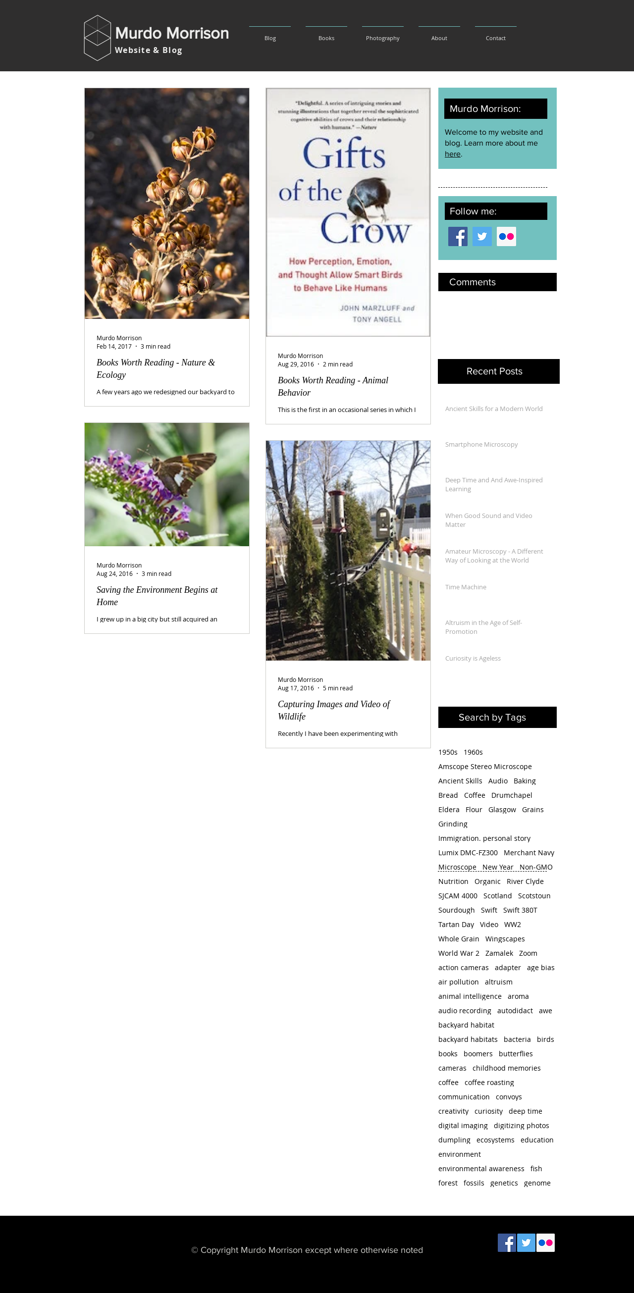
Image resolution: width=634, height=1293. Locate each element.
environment (459, 1154)
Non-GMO (536, 867)
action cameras (463, 967)
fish (536, 1168)
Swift (489, 910)
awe (545, 1010)
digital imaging (463, 1125)
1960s (473, 752)
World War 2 (458, 953)
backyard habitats (468, 1039)
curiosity (489, 1111)
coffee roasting (489, 1082)
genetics (504, 1183)
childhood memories (507, 1068)
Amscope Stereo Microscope (485, 766)
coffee (448, 1082)
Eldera (449, 809)
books (448, 1053)
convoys (509, 1096)
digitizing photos (521, 1125)
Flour (474, 809)
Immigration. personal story (484, 838)
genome (537, 1183)
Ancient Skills (460, 780)
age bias (541, 967)
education (537, 1140)
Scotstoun (534, 895)
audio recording (464, 1010)
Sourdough (456, 910)
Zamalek (499, 953)
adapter (508, 967)
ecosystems (495, 1140)
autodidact (515, 1010)
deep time (525, 1111)
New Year (498, 867)
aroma (518, 996)
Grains (533, 809)
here (453, 154)
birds (545, 1039)
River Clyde (525, 881)
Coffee (474, 795)
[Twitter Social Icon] (482, 236)
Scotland (497, 895)
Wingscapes (505, 938)
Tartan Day (456, 924)
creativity (453, 1111)
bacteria (517, 1039)
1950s (448, 752)
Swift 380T (520, 910)
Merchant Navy (529, 852)
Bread (448, 795)
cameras (452, 1068)
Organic (488, 881)
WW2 (512, 924)
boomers (478, 1053)
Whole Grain (458, 938)
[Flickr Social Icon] (506, 236)
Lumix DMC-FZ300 (468, 852)
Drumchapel (511, 795)
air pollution (458, 982)
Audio (498, 780)
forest (448, 1183)
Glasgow (502, 809)
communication (464, 1096)
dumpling (454, 1140)
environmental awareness (481, 1168)
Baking (525, 780)
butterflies (516, 1053)
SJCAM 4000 (457, 895)
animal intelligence (470, 996)
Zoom (528, 953)
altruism (499, 982)
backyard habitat (466, 1025)
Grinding (453, 824)
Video (489, 924)
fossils (474, 1183)
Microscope (457, 867)
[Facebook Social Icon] (458, 236)
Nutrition (453, 881)
